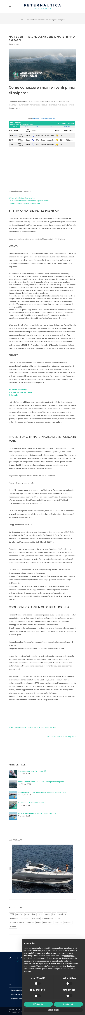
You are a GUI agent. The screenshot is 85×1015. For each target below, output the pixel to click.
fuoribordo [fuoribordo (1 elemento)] (14, 918)
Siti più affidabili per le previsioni (22, 198)
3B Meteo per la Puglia (19, 389)
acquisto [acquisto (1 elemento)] (19, 914)
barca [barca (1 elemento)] (40, 914)
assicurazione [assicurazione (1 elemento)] (30, 914)
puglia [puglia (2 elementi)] (38, 922)
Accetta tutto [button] (68, 1004)
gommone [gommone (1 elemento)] (24, 918)
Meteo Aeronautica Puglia (20, 392)
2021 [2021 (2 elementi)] (12, 914)
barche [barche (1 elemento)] (47, 914)
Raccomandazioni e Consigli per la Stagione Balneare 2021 (42, 792)
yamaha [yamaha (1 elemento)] (13, 927)
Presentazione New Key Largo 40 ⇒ (61, 737)
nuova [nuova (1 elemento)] (57, 918)
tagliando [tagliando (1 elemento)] (68, 922)
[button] (10, 869)
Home (22, 20)
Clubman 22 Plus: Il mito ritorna (31, 803)
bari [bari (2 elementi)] (53, 914)
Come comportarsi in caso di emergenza (25, 203)
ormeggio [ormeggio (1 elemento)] (30, 922)
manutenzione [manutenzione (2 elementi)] (47, 918)
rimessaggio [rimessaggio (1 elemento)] (48, 922)
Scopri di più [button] (53, 1010)
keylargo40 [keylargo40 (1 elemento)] (35, 918)
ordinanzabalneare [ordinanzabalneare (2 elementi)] (17, 922)
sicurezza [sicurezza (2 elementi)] (58, 922)
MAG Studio (21, 1012)
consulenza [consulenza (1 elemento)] (62, 914)
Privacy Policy (16, 990)
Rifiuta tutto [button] (38, 1004)
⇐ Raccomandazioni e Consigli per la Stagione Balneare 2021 (33, 727)
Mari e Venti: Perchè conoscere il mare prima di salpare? (41, 781)
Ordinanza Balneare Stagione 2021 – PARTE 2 (37, 813)
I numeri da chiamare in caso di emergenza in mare (29, 200)
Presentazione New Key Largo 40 (32, 771)
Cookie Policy (16, 994)
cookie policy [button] (69, 956)
